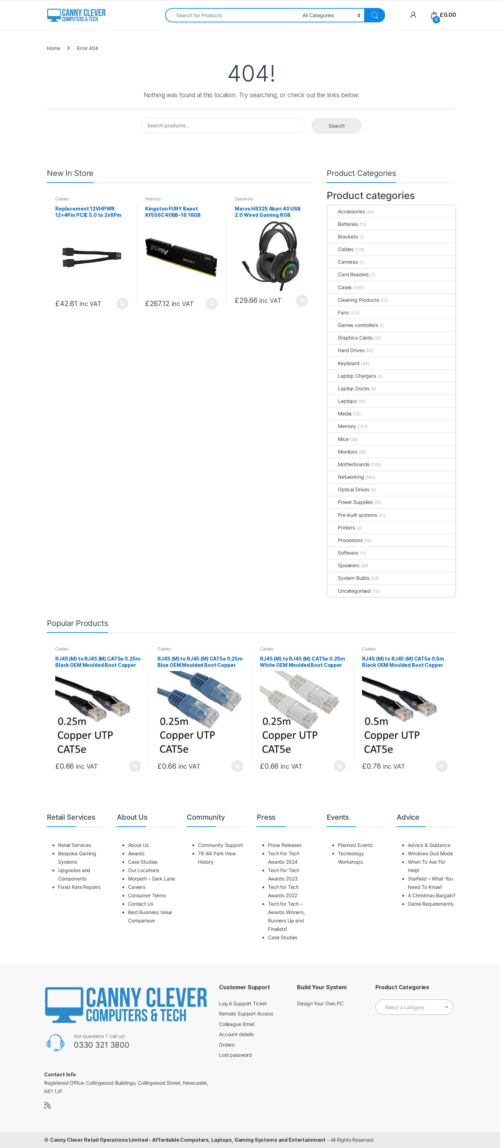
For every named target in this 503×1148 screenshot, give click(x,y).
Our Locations (143, 870)
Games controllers (352, 325)
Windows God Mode (430, 853)
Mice (337, 439)
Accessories (345, 211)
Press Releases (285, 845)
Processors (345, 540)
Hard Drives (345, 350)
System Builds (348, 578)
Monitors (342, 452)
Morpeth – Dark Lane (151, 879)
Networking (345, 477)
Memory (153, 198)
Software (342, 553)
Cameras (342, 262)
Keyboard (343, 363)
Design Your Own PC (320, 1003)
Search (336, 126)
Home (53, 48)
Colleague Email (236, 1024)
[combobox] (232, 15)
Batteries (342, 224)
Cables (62, 198)
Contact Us (140, 904)
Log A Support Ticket (243, 1003)
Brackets (342, 237)
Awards (136, 853)
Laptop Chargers (351, 376)
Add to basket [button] (122, 304)
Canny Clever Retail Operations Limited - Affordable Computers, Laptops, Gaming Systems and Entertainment (188, 1140)
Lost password (235, 1055)
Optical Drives (348, 489)
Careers (137, 887)
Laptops (341, 401)
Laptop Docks (348, 388)
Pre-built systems (352, 515)
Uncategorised (349, 591)
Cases (339, 287)
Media (339, 413)
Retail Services (74, 845)
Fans (337, 312)
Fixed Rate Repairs (79, 887)
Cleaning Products (353, 300)
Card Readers (348, 274)
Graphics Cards (350, 338)
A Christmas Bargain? (431, 895)
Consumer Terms (147, 895)
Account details (236, 1034)
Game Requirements (430, 904)
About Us (138, 845)
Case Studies (142, 862)
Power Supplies (350, 502)
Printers (341, 527)
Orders (226, 1045)
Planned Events (355, 845)
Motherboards (348, 464)
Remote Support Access (246, 1014)
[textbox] (414, 1007)
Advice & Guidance (429, 845)
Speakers (244, 198)
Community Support (220, 845)
